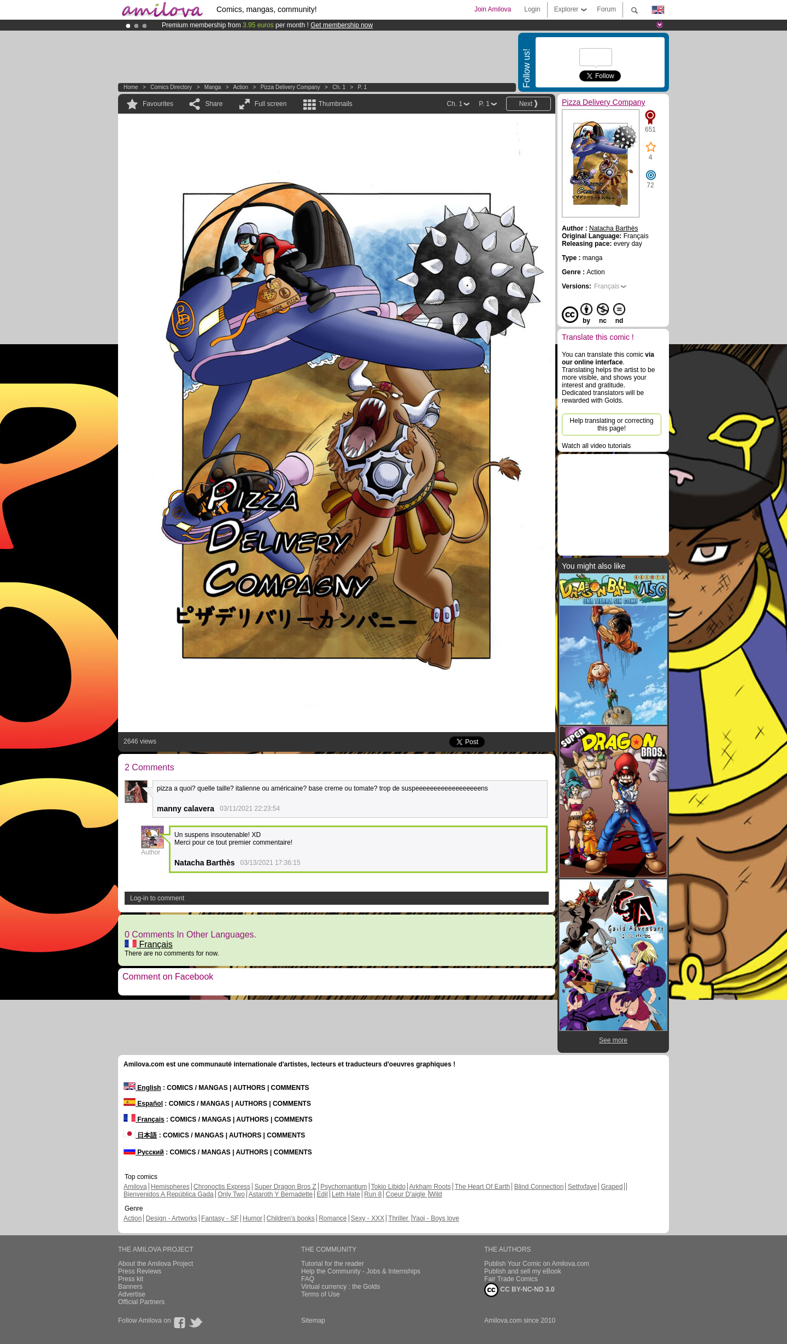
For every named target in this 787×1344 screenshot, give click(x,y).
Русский (144, 1152)
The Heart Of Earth (482, 1186)
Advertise (131, 1294)
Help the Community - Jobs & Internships (360, 1271)
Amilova (135, 1186)
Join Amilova (492, 9)
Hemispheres (170, 1186)
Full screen (271, 104)
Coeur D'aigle (406, 1194)
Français (149, 944)
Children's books (290, 1218)
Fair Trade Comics (511, 1279)
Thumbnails (336, 104)
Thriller (399, 1218)
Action (240, 87)
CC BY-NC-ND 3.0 (519, 1290)
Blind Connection (539, 1186)
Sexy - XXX (367, 1218)
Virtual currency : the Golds (340, 1286)
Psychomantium (343, 1186)
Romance (332, 1218)
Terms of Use (320, 1294)
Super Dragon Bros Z (285, 1186)
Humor (252, 1218)
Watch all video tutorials (596, 446)
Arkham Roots (430, 1186)
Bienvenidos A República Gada (169, 1194)
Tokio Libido (388, 1186)
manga (212, 87)
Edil (322, 1194)
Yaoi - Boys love (435, 1218)
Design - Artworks (171, 1218)
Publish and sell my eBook (522, 1271)
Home (131, 87)
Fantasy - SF (220, 1218)
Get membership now (341, 25)
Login (532, 9)
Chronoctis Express (221, 1186)
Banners (130, 1286)
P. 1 (362, 87)
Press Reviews (139, 1271)
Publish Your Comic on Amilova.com (536, 1264)
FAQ (307, 1279)
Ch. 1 (338, 87)
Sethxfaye (582, 1186)
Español (143, 1103)
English (142, 1088)
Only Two (231, 1194)
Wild (435, 1194)
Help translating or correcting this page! (611, 424)
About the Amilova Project (155, 1264)
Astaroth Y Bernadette (281, 1194)
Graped (611, 1186)
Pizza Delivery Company (290, 87)
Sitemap (313, 1320)
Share (213, 104)
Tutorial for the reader (332, 1264)
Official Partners (141, 1302)
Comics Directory (171, 87)
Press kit (130, 1279)
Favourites (158, 104)
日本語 (140, 1135)
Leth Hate (346, 1194)
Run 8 (372, 1194)
